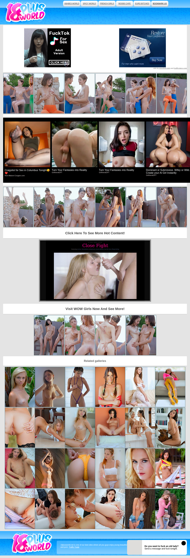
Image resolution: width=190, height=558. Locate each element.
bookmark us (160, 3)
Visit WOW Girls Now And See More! (95, 309)
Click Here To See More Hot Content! (95, 233)
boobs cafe (125, 3)
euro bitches (142, 3)
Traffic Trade (74, 547)
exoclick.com (164, 68)
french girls (107, 3)
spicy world (89, 3)
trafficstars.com (180, 68)
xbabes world (71, 3)
